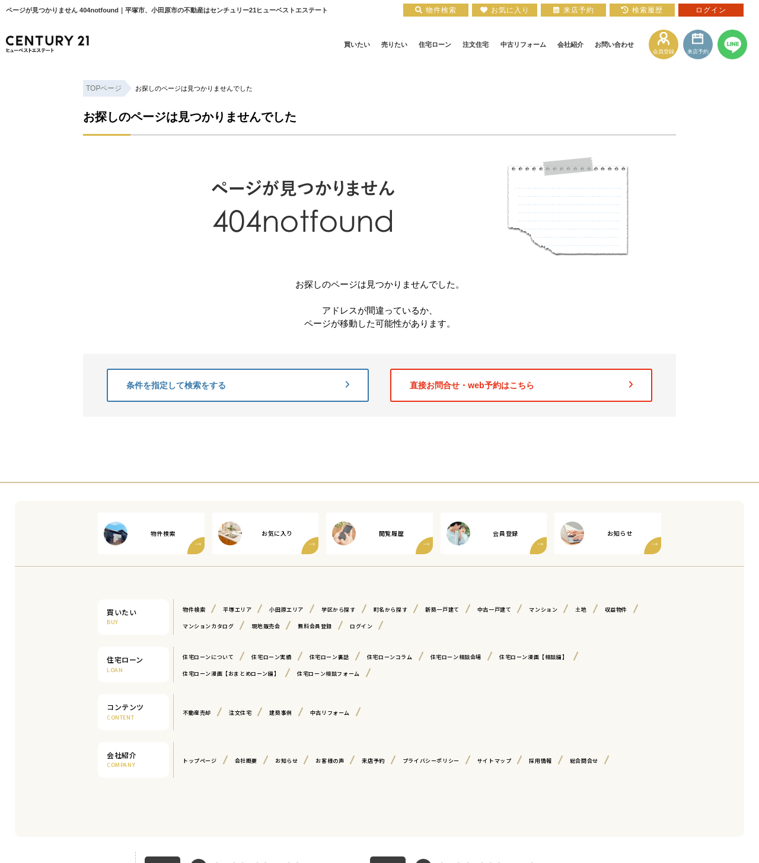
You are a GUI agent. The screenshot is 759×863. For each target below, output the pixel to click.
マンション (543, 609)
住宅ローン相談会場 (455, 657)
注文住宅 (240, 713)
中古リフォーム (330, 713)
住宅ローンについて (208, 657)
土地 (580, 609)
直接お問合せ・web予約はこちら (521, 385)
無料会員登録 (315, 626)
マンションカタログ (208, 626)
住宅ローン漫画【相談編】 (533, 657)
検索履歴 (642, 10)
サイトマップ (494, 761)
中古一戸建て (494, 609)
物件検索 (194, 609)
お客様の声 (329, 761)
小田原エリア (286, 609)
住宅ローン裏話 (329, 657)
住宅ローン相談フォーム (328, 673)
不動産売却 (197, 713)
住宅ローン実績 (271, 657)
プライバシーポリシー (431, 761)
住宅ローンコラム (390, 657)
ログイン (361, 626)
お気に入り (505, 10)
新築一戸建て (442, 609)
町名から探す (391, 609)
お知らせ (286, 761)
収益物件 (616, 609)
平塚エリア (237, 609)
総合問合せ (584, 761)
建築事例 (280, 713)
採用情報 (540, 761)
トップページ (200, 761)
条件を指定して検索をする (237, 385)
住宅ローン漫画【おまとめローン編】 (231, 673)
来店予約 (373, 761)
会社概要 (246, 761)
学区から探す (338, 609)
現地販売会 (265, 626)
